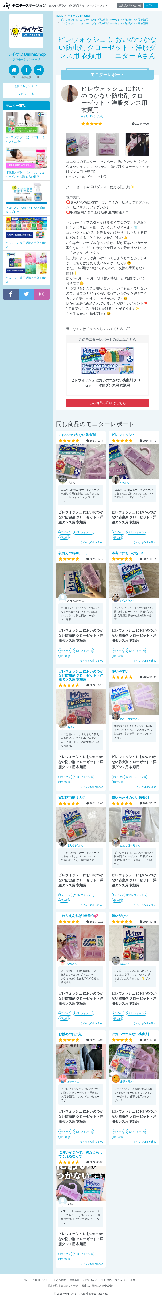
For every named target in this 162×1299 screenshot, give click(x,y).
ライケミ (66, 532)
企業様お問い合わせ (130, 5)
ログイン (151, 5)
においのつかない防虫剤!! (77, 435)
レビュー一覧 (26, 93)
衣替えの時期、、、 (73, 553)
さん (124, 482)
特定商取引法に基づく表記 (63, 1285)
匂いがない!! (121, 916)
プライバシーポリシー (127, 1280)
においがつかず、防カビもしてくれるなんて (80, 1154)
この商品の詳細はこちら (107, 403)
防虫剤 (65, 537)
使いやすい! (120, 671)
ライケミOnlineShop (91, 542)
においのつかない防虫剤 (130, 1034)
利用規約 (106, 1280)
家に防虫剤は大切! (72, 798)
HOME (25, 1280)
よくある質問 (58, 1280)
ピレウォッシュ (84, 532)
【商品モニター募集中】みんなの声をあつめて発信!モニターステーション (24, 5)
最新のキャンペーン (26, 86)
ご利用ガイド (39, 1280)
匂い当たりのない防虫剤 (130, 798)
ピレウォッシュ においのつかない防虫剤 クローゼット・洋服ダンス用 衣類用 (80, 675)
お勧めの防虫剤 (70, 1034)
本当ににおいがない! (127, 553)
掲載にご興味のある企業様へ (97, 1285)
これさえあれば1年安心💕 (78, 916)
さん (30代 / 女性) (92, 116)
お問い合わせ (90, 1280)
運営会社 (74, 1280)
